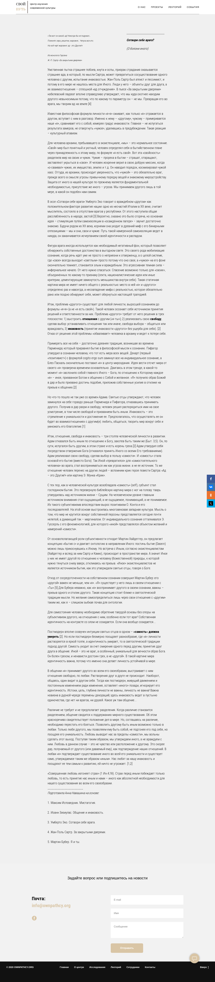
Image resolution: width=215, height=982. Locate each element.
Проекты (157, 7)
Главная (64, 967)
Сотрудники (132, 967)
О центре (79, 967)
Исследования (97, 967)
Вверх (204, 967)
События (193, 7)
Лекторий (175, 7)
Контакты (150, 967)
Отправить (127, 948)
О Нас (142, 7)
